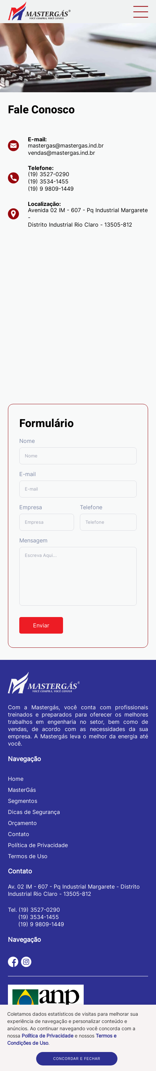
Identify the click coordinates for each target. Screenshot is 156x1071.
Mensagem (33, 540)
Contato (18, 834)
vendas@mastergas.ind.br (61, 152)
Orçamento (22, 822)
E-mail (27, 474)
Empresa (30, 507)
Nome (27, 440)
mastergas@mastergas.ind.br (66, 145)
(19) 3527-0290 (48, 174)
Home (15, 778)
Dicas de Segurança (34, 811)
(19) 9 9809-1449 (51, 188)
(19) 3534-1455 (48, 181)
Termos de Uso (28, 856)
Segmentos (22, 800)
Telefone (91, 507)
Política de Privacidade (47, 1036)
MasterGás (22, 789)
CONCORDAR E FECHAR (76, 1059)
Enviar (41, 625)
